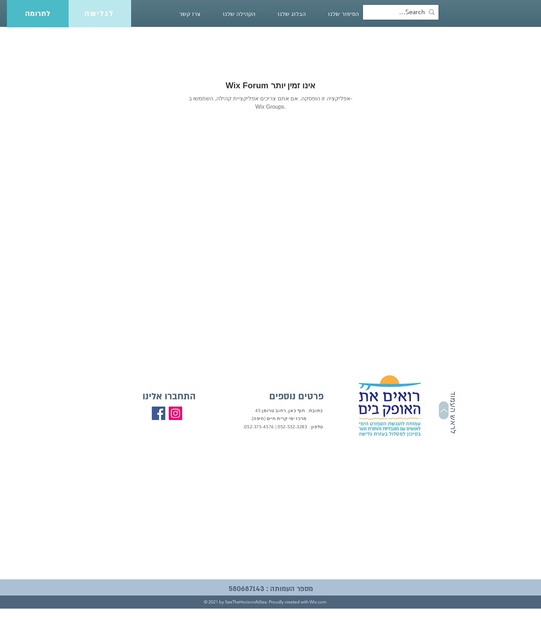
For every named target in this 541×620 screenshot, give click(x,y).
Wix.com (317, 601)
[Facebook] (158, 413)
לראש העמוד (453, 412)
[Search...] (401, 12)
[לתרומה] (38, 13)
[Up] (444, 410)
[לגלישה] (100, 13)
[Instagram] (175, 413)
